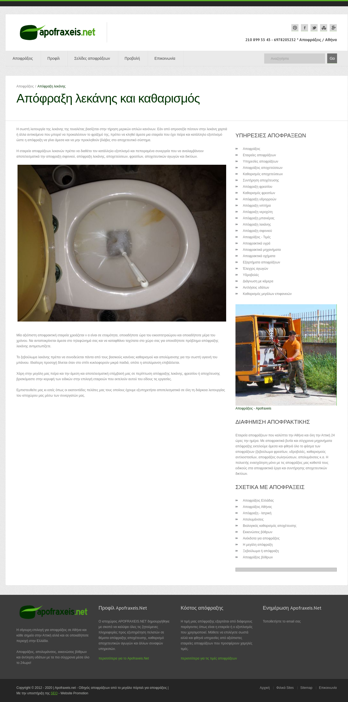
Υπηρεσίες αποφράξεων (260, 161)
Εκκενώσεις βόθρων (257, 532)
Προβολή (132, 58)
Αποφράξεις (23, 58)
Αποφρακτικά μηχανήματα (262, 250)
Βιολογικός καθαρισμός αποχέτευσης (270, 526)
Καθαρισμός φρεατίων (259, 193)
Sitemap (306, 688)
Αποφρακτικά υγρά (256, 243)
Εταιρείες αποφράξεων (259, 155)
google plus (333, 27)
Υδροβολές (251, 275)
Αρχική (265, 688)
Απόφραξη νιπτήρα (257, 206)
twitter (314, 27)
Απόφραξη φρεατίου (257, 187)
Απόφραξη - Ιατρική (257, 513)
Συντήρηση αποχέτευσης (261, 180)
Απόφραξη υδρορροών (259, 199)
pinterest (294, 27)
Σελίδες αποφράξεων (92, 58)
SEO (54, 693)
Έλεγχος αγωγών (255, 269)
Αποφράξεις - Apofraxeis (253, 408)
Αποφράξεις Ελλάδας (258, 500)
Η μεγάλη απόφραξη (258, 545)
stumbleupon (323, 27)
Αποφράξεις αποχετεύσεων (263, 168)
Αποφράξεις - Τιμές (257, 237)
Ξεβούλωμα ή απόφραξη (261, 551)
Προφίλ (53, 58)
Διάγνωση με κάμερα (258, 281)
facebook (304, 27)
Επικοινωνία (164, 58)
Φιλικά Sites (285, 688)
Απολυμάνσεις (253, 519)
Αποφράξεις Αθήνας (257, 507)
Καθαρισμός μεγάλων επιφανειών (267, 294)
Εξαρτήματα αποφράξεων (261, 262)
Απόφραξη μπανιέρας (258, 218)
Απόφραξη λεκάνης (257, 224)
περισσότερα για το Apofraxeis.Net (124, 658)
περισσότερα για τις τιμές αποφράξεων (209, 658)
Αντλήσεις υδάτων (256, 287)
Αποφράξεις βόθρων (258, 557)
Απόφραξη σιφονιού (257, 231)
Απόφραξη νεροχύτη (258, 212)
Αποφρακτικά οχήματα (259, 256)
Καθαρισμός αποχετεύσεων (263, 174)
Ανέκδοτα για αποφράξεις (261, 538)
